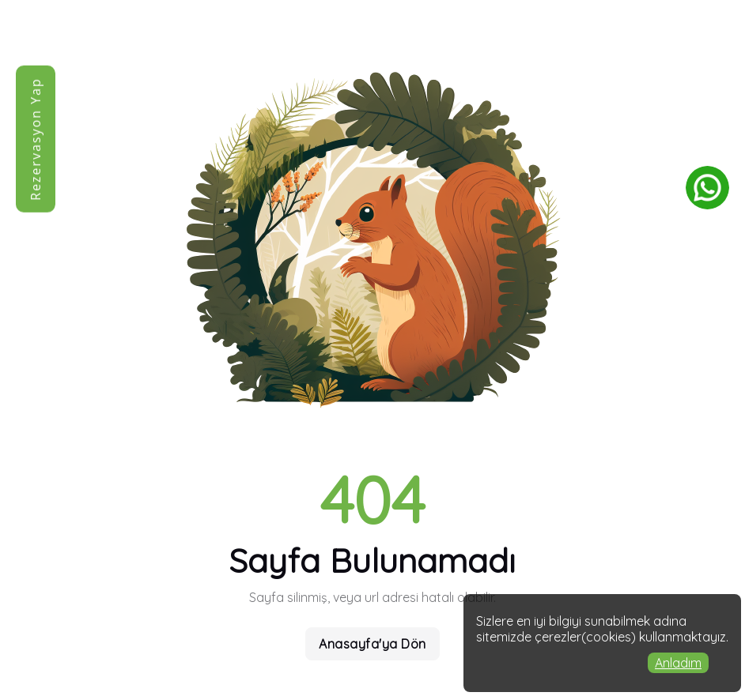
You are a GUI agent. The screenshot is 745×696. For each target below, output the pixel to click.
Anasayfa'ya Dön (372, 644)
